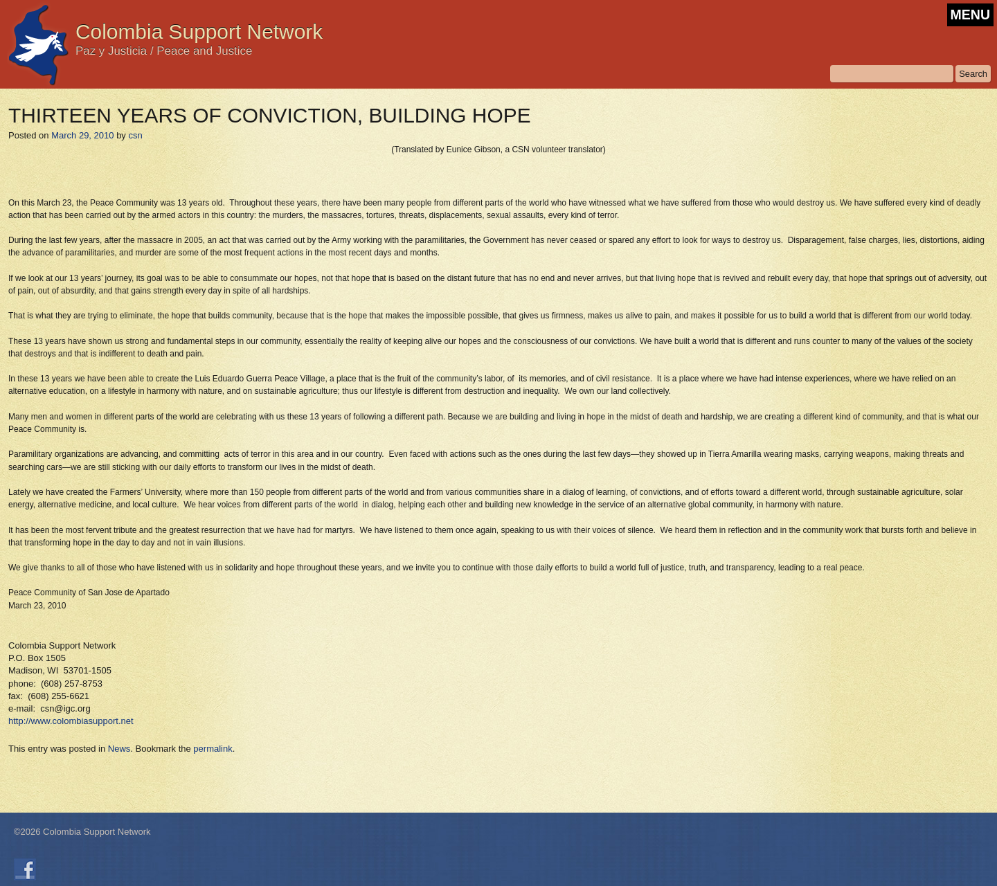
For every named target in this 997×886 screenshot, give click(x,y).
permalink (212, 748)
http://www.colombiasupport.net (71, 721)
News (119, 748)
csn (135, 135)
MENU (970, 14)
